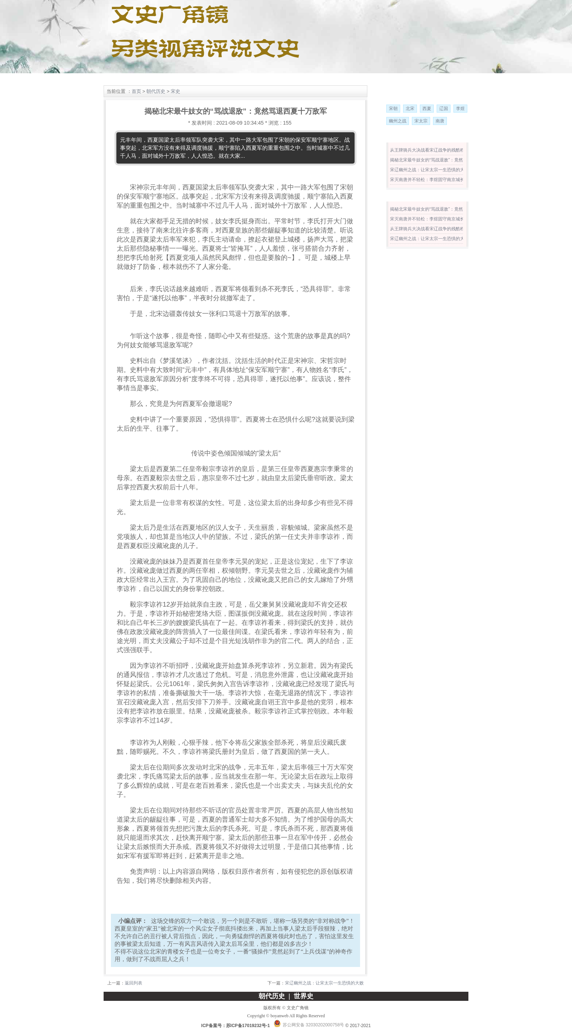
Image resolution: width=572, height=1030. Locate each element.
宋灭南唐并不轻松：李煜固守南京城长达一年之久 (438, 179)
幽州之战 (397, 121)
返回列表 (133, 983)
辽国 (443, 108)
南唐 (440, 121)
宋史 (175, 91)
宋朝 (393, 108)
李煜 (460, 108)
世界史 (182, 79)
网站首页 (119, 79)
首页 (136, 91)
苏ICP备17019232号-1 (248, 1025)
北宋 (410, 108)
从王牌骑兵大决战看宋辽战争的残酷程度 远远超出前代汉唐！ (449, 150)
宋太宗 (421, 121)
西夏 (426, 108)
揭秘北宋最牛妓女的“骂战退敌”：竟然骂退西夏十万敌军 (444, 159)
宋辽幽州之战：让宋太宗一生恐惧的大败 (324, 983)
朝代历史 (151, 79)
